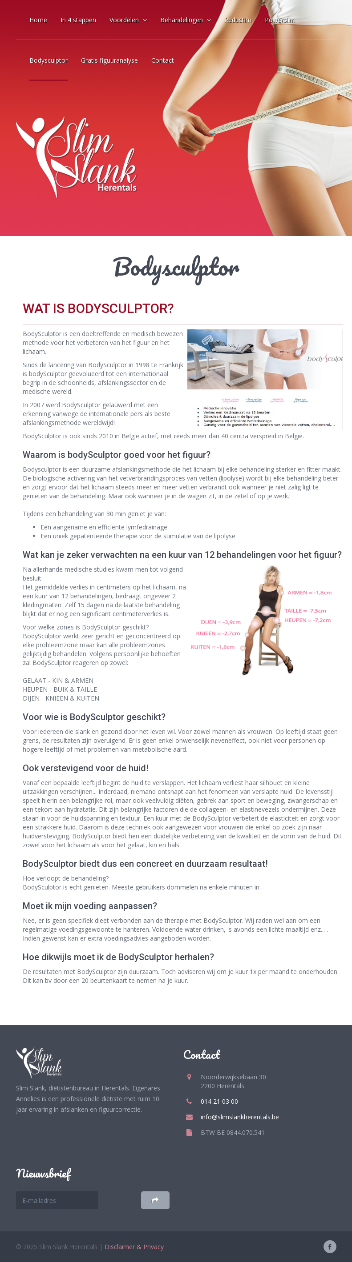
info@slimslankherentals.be (240, 1117)
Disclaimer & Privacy (134, 1246)
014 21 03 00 (219, 1101)
